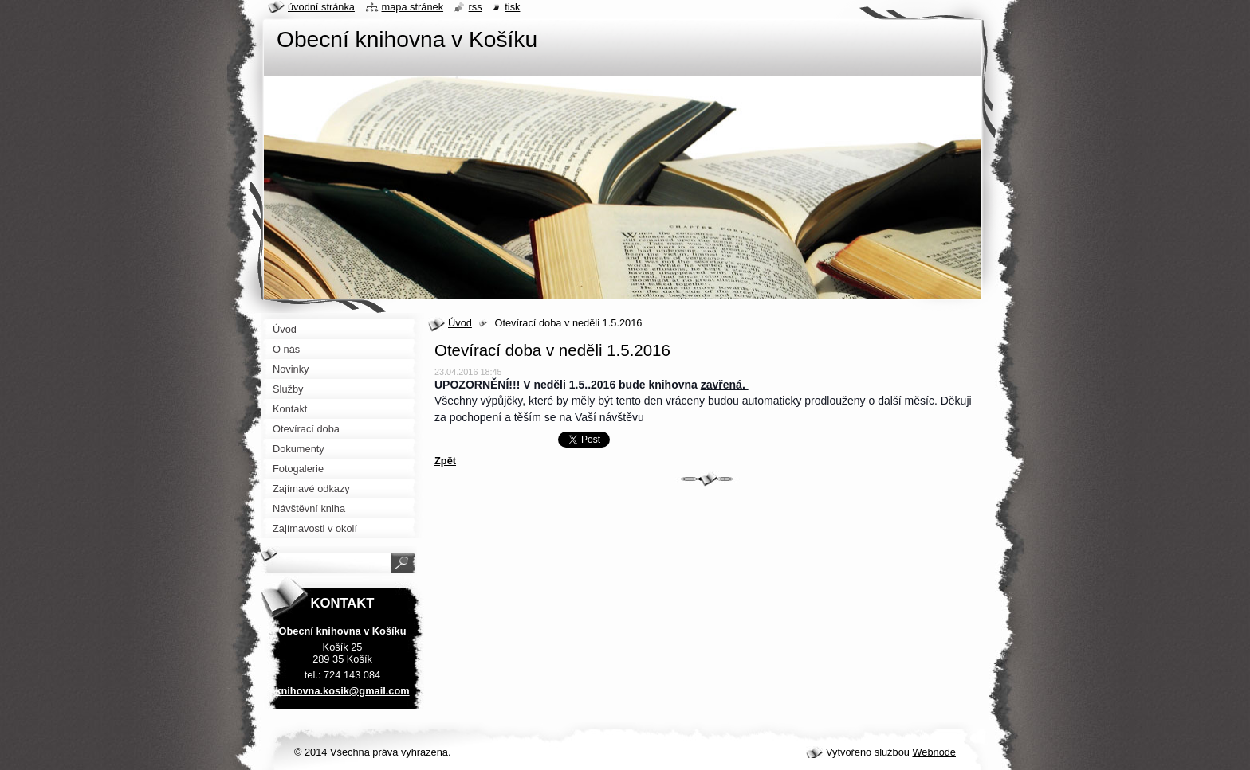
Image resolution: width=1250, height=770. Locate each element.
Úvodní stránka (321, 7)
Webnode (934, 752)
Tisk (512, 7)
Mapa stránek (413, 7)
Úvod (460, 323)
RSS (475, 7)
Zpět (445, 461)
